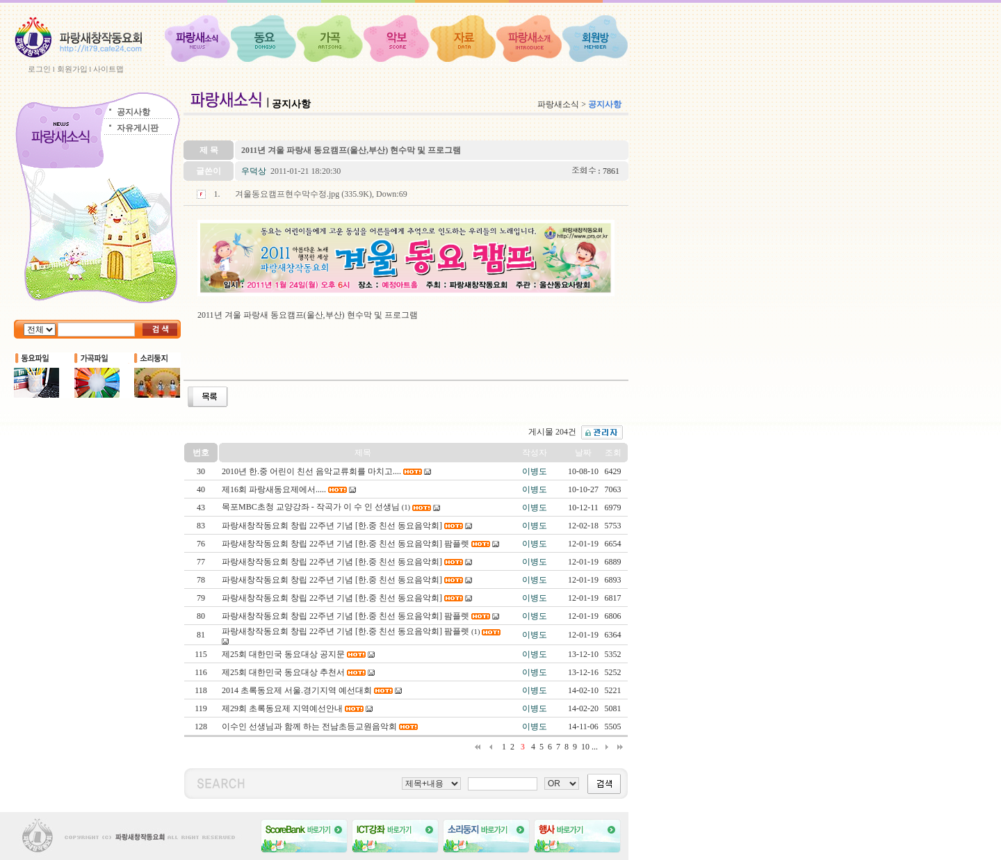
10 (585, 747)
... (595, 747)
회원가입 (72, 69)
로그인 (39, 69)
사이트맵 (108, 69)
